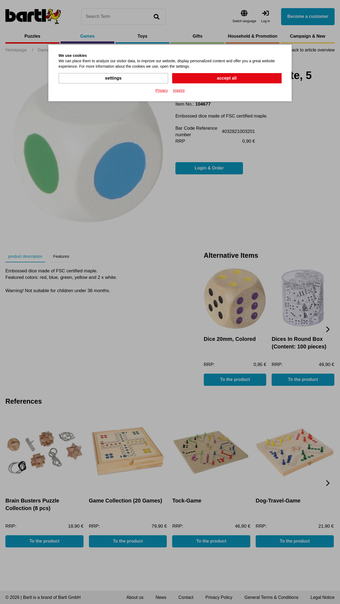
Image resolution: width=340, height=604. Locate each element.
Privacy (161, 90)
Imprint (179, 90)
